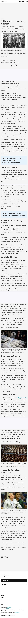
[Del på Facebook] (12, 65)
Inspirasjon (3, 595)
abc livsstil (9, 615)
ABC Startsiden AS (17, 612)
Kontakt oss (5, 581)
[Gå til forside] (4, 1)
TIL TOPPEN (3, 574)
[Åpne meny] (25, 1)
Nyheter (2, 588)
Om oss (2, 601)
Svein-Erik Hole (7, 608)
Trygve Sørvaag (9, 607)
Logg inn (21, 1)
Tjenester (2, 597)
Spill (1, 599)
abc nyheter (4, 615)
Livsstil (2, 593)
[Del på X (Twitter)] (14, 65)
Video (2, 604)
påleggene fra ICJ (22, 398)
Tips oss (4, 584)
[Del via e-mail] (16, 65)
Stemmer (2, 590)
